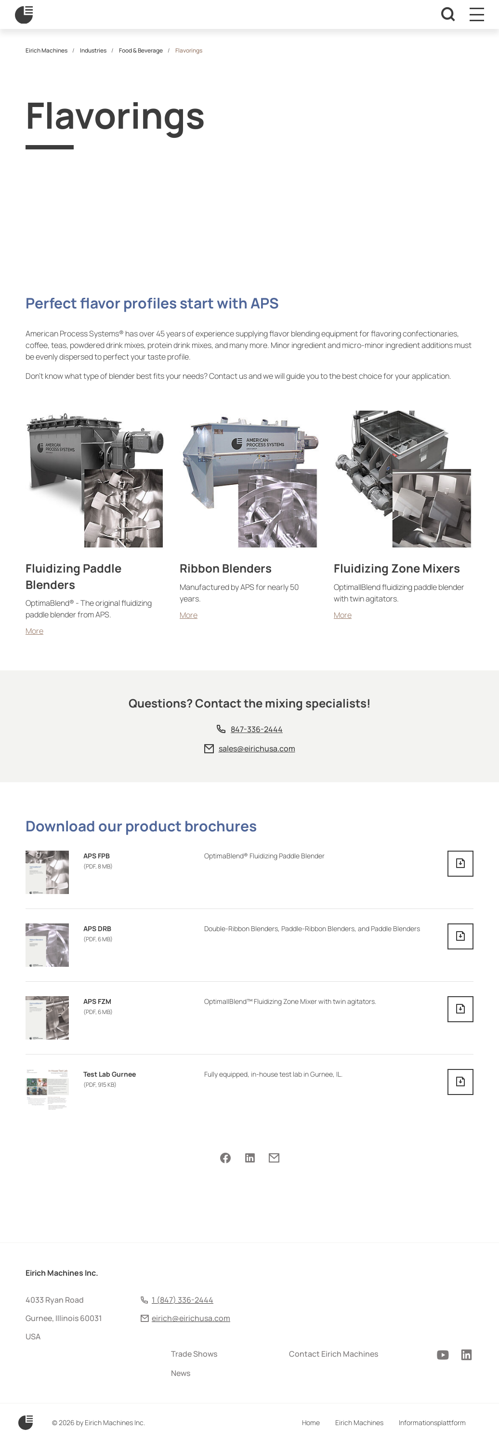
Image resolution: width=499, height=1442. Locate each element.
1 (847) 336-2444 (182, 1300)
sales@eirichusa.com (257, 748)
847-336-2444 (257, 729)
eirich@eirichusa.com (191, 1318)
